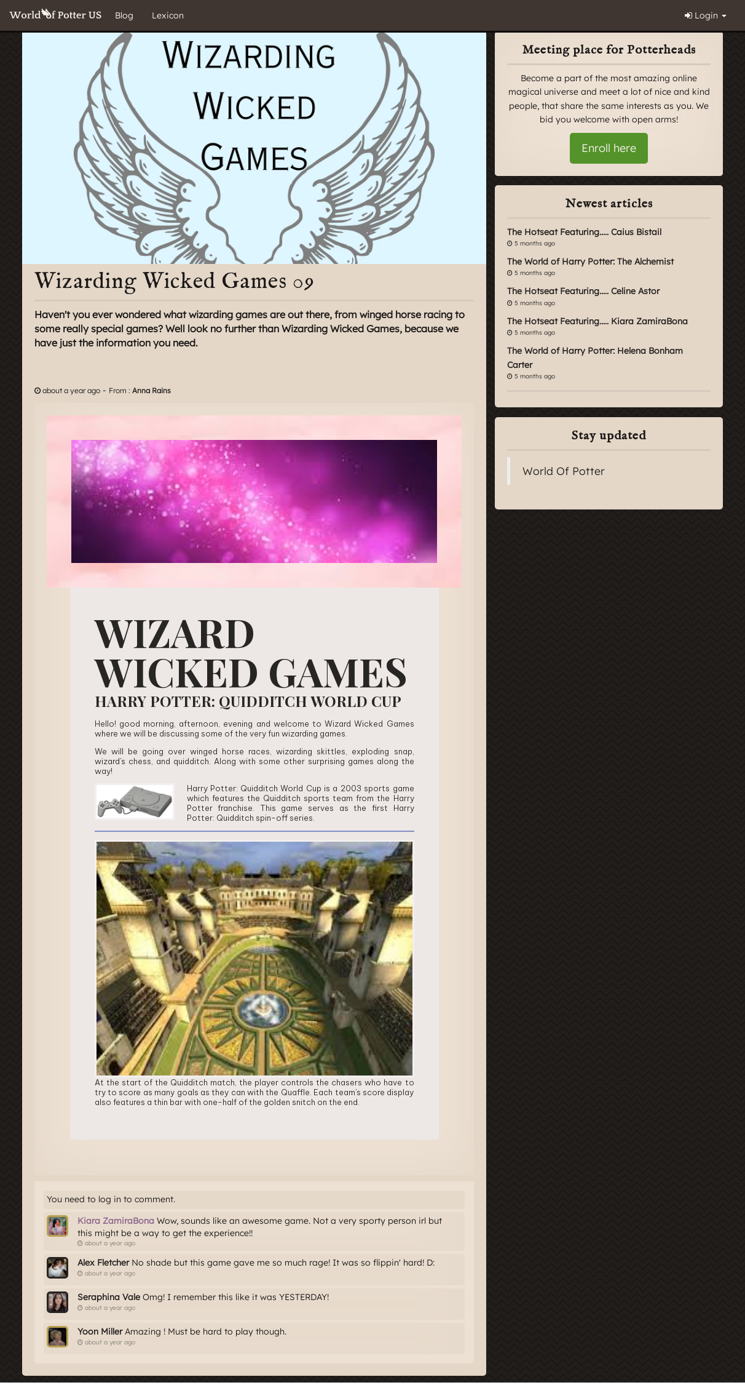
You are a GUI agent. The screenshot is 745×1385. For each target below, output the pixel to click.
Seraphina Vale (108, 1297)
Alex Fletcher (103, 1262)
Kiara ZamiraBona (115, 1220)
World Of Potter (563, 470)
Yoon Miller (99, 1331)
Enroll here (608, 148)
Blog (124, 15)
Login (706, 15)
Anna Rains (151, 390)
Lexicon (168, 15)
